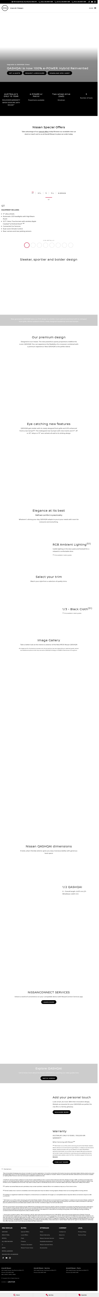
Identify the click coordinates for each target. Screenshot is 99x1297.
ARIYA (4, 1248)
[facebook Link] (89, 2)
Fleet (22, 1238)
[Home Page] (4, 8)
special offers (44, 131)
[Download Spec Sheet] (60, 73)
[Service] (49, 1295)
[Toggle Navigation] (92, 8)
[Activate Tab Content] (26, 245)
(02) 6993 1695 (10, 1272)
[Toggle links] (8, 1282)
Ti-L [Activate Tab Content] (52, 193)
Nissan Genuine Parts (46, 1244)
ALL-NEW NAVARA (7, 1241)
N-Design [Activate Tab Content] (62, 193)
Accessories (43, 1248)
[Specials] (82, 1295)
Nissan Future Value (27, 1248)
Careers (61, 1238)
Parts (41, 1232)
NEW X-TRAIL (6, 1235)
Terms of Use (82, 1235)
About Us (62, 1235)
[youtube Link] (92, 2)
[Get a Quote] (14, 73)
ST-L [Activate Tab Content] (39, 193)
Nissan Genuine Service (47, 1238)
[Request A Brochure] (35, 73)
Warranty (55, 1157)
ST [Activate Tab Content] (33, 193)
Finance (23, 1241)
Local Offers (24, 1235)
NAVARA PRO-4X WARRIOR (10, 1254)
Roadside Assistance (46, 1241)
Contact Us (62, 1232)
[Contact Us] (24, 2)
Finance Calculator (26, 1244)
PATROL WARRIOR (7, 1251)
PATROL (4, 1238)
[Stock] (16, 1295)
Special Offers (25, 1232)
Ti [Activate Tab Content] (46, 193)
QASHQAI (5, 1232)
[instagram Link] (95, 2)
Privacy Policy (82, 1232)
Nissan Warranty (45, 1235)
